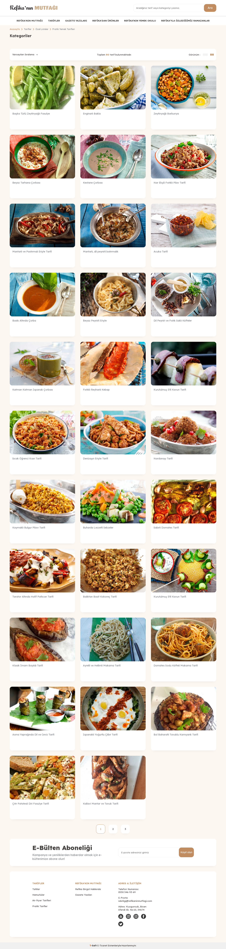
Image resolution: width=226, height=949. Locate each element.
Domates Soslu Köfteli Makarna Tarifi (176, 665)
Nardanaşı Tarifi (163, 458)
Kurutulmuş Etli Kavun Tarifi (170, 389)
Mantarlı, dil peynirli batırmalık (100, 251)
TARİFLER (54, 20)
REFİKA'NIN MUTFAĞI (30, 20)
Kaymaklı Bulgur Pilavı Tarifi (28, 527)
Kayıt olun (186, 852)
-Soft (93, 945)
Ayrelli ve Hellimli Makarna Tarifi (102, 665)
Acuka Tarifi (161, 251)
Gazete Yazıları (83, 894)
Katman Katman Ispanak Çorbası (32, 389)
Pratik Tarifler (39, 906)
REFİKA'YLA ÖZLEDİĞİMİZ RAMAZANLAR (185, 20)
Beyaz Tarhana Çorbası (26, 182)
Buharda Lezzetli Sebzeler (98, 527)
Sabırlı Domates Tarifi (166, 527)
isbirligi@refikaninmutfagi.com (135, 900)
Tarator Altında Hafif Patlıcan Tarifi (32, 596)
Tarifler (27, 29)
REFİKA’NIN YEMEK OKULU (140, 20)
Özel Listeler (41, 29)
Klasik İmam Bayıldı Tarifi (27, 665)
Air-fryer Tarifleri (41, 900)
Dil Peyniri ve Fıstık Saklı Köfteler (173, 320)
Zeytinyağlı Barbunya (166, 113)
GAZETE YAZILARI (76, 20)
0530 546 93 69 (127, 892)
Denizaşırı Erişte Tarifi (95, 458)
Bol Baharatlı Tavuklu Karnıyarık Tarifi (176, 734)
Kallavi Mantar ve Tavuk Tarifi (100, 803)
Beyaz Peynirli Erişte (95, 320)
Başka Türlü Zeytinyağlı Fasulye (31, 113)
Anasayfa (15, 29)
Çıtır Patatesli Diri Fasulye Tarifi (30, 803)
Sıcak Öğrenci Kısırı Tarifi (26, 458)
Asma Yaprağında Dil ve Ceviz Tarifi (33, 734)
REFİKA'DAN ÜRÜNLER (105, 20)
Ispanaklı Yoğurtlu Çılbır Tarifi (100, 734)
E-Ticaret (102, 945)
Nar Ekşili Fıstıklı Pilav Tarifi (170, 182)
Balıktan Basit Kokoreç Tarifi (100, 596)
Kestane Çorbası (93, 182)
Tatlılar (36, 889)
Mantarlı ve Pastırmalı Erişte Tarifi (32, 251)
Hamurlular (38, 894)
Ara (210, 8)
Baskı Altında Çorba (24, 320)
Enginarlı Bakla (92, 113)
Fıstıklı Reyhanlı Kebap (96, 389)
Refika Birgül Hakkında (88, 889)
